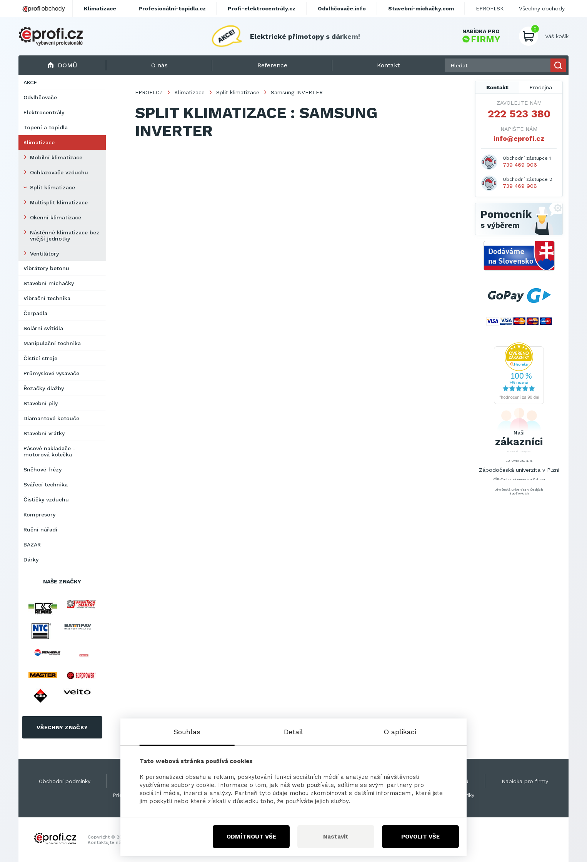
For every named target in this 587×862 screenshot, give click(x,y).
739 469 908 (520, 186)
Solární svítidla (43, 328)
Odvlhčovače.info (342, 8)
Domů (62, 65)
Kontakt (497, 87)
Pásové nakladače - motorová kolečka (49, 451)
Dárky (30, 559)
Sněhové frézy (42, 469)
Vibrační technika (46, 298)
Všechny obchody (542, 8)
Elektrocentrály (43, 112)
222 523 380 (519, 114)
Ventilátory (44, 254)
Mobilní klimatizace (56, 157)
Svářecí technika (45, 484)
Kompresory (39, 514)
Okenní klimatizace (55, 217)
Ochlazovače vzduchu (59, 172)
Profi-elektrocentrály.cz (261, 8)
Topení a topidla (45, 127)
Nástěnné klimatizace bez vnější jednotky (64, 235)
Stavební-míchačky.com (421, 8)
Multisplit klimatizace (59, 202)
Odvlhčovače (40, 97)
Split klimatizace (52, 187)
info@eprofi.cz (519, 138)
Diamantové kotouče (51, 418)
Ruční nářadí (40, 529)
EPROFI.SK (490, 8)
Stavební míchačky (48, 283)
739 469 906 (520, 165)
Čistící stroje (40, 358)
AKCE (30, 82)
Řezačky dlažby (43, 388)
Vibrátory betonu (46, 268)
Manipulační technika (52, 343)
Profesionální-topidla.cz (172, 8)
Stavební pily (40, 403)
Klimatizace (39, 142)
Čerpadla (35, 313)
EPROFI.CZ (149, 92)
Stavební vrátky (44, 433)
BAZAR (32, 544)
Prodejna (540, 87)
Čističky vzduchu (46, 499)
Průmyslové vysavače (51, 373)
